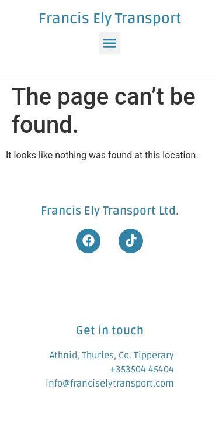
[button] (110, 43)
